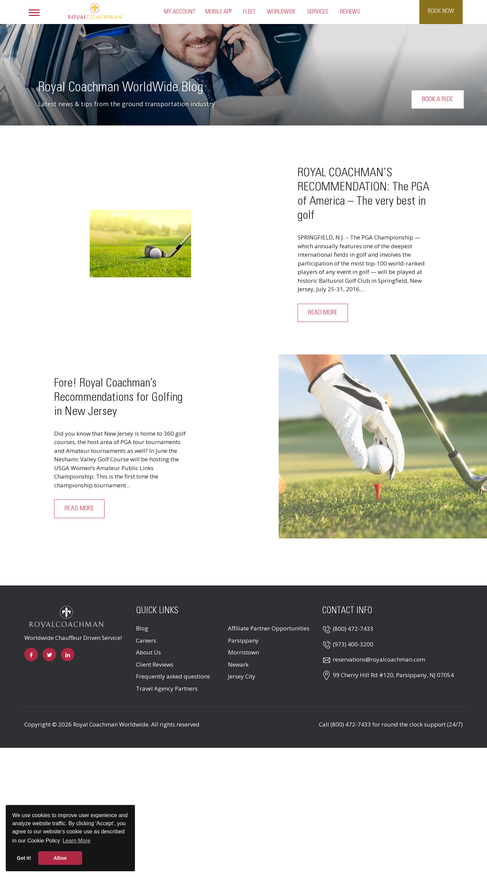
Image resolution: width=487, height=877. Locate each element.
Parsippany (243, 640)
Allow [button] (60, 858)
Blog (142, 628)
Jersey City (241, 676)
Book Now (441, 11)
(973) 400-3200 (353, 644)
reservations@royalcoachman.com (379, 659)
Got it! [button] (24, 858)
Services (317, 12)
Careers (146, 640)
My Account (179, 12)
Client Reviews (154, 664)
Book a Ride (447, 99)
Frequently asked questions (173, 676)
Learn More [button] (76, 841)
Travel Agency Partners (167, 688)
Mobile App (218, 12)
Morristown (243, 652)
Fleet (249, 12)
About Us (148, 652)
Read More (323, 313)
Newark (238, 664)
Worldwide (281, 12)
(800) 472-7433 (353, 628)
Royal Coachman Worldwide (110, 724)
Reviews (350, 12)
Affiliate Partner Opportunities (268, 628)
